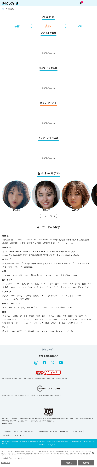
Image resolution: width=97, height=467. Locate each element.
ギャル (84, 287)
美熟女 (39, 296)
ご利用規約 (7, 431)
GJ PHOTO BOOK (47, 251)
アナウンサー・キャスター (54, 319)
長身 (87, 284)
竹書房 (23, 243)
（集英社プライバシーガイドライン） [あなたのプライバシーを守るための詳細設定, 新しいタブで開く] (15, 458)
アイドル (27, 316)
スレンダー (11, 284)
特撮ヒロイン (11, 323)
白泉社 (38, 243)
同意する (69, 463)
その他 (73, 331)
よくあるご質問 (76, 431)
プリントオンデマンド (81, 263)
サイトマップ (19, 435)
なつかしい (56, 296)
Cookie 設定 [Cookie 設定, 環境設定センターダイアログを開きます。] (5, 463)
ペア (7, 307)
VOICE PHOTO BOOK (61, 263)
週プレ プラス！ (48, 26)
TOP (3, 9)
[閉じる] (93, 453)
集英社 (75, 240)
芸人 (45, 323)
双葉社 (53, 243)
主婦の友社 (84, 240)
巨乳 (28, 284)
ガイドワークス (18, 240)
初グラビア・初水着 (29, 331)
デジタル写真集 (16, 26)
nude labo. (28, 267)
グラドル (10, 316)
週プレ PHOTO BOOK (12, 251)
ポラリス (19, 267)
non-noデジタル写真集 (12, 255)
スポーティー (43, 287)
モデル (55, 316)
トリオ (20, 307)
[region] (48, 458)
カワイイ (74, 296)
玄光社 (62, 240)
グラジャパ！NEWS (79, 26)
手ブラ (9, 331)
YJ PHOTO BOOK (30, 251)
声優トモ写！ (8, 267)
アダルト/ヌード (75, 323)
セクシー (10, 299)
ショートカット (58, 284)
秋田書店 (6, 240)
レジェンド (30, 323)
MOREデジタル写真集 (65, 251)
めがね (53, 275)
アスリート (59, 323)
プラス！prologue (28, 263)
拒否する (86, 463)
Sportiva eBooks (72, 255)
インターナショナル (65, 287)
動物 (61, 331)
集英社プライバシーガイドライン (25, 431)
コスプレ (10, 275)
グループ (34, 307)
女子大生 (82, 316)
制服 (24, 275)
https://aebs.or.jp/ (7, 423)
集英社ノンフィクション (53, 255)
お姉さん (24, 296)
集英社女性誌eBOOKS (32, 255)
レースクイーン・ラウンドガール (20, 319)
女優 (41, 316)
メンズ (48, 331)
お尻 (41, 284)
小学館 (5, 243)
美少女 (9, 296)
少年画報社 (14, 243)
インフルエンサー (81, 319)
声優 (68, 316)
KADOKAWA (31, 240)
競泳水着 (38, 275)
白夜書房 (46, 243)
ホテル (48, 307)
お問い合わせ (7, 435)
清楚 (25, 299)
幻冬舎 (68, 240)
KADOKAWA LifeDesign (48, 240)
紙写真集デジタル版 (11, 263)
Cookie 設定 (64, 431)
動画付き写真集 (43, 263)
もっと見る (48, 216)
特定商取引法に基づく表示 (48, 431)
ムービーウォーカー (66, 243)
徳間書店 (30, 243)
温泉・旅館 (64, 307)
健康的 (9, 287)
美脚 (75, 284)
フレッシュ (25, 287)
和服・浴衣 (69, 275)
